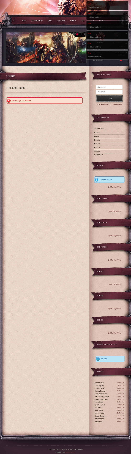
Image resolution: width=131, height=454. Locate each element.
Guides (97, 151)
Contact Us (98, 155)
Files (50, 21)
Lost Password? (103, 104)
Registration (37, 21)
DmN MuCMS (70, 452)
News (24, 21)
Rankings (61, 21)
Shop (83, 21)
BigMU (110, 187)
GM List (97, 144)
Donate (97, 140)
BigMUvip (117, 187)
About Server (99, 129)
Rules (96, 132)
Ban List (97, 147)
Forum (73, 21)
